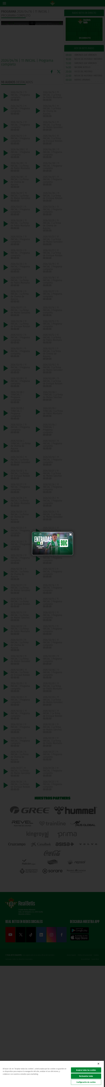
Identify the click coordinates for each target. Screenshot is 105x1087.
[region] (52, 1074)
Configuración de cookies (86, 1082)
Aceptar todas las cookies (86, 1070)
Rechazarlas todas (86, 1076)
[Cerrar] (98, 1064)
